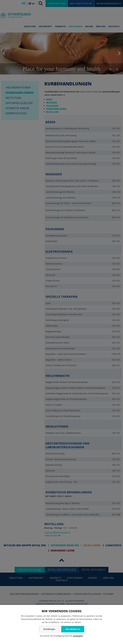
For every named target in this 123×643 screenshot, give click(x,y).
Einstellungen (49, 629)
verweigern (78, 635)
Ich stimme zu (73, 629)
